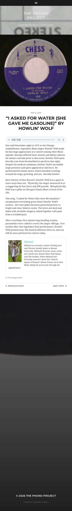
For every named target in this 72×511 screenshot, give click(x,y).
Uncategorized (15, 277)
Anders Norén (41, 502)
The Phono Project (36, 15)
